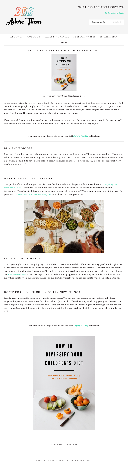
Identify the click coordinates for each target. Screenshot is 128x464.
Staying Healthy (80, 136)
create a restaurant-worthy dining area (34, 194)
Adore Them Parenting (24, 16)
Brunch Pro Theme (66, 460)
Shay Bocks (86, 460)
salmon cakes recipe (17, 274)
